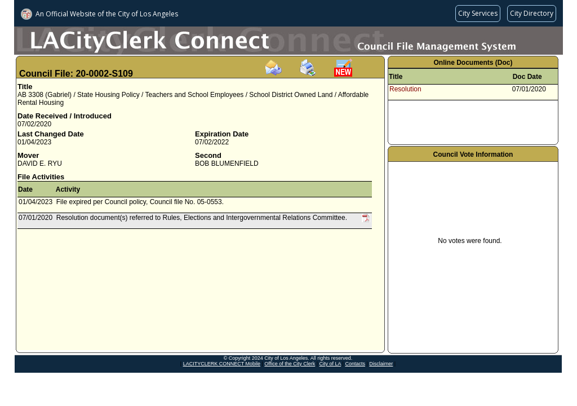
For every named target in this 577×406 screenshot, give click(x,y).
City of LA (330, 364)
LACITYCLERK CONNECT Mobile (221, 364)
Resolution (405, 89)
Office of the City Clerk (289, 364)
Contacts (355, 364)
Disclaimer (381, 364)
